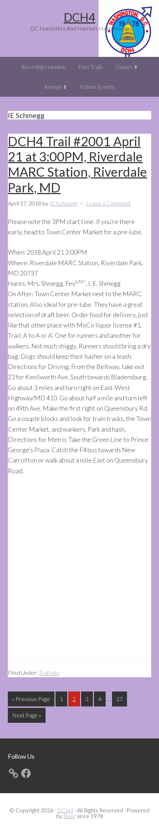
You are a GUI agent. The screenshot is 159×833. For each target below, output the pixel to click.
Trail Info (49, 672)
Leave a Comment (108, 203)
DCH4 (79, 17)
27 (121, 698)
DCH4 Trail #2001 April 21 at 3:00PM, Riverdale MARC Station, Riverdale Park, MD (77, 164)
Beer (69, 815)
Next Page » (26, 716)
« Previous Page (31, 700)
